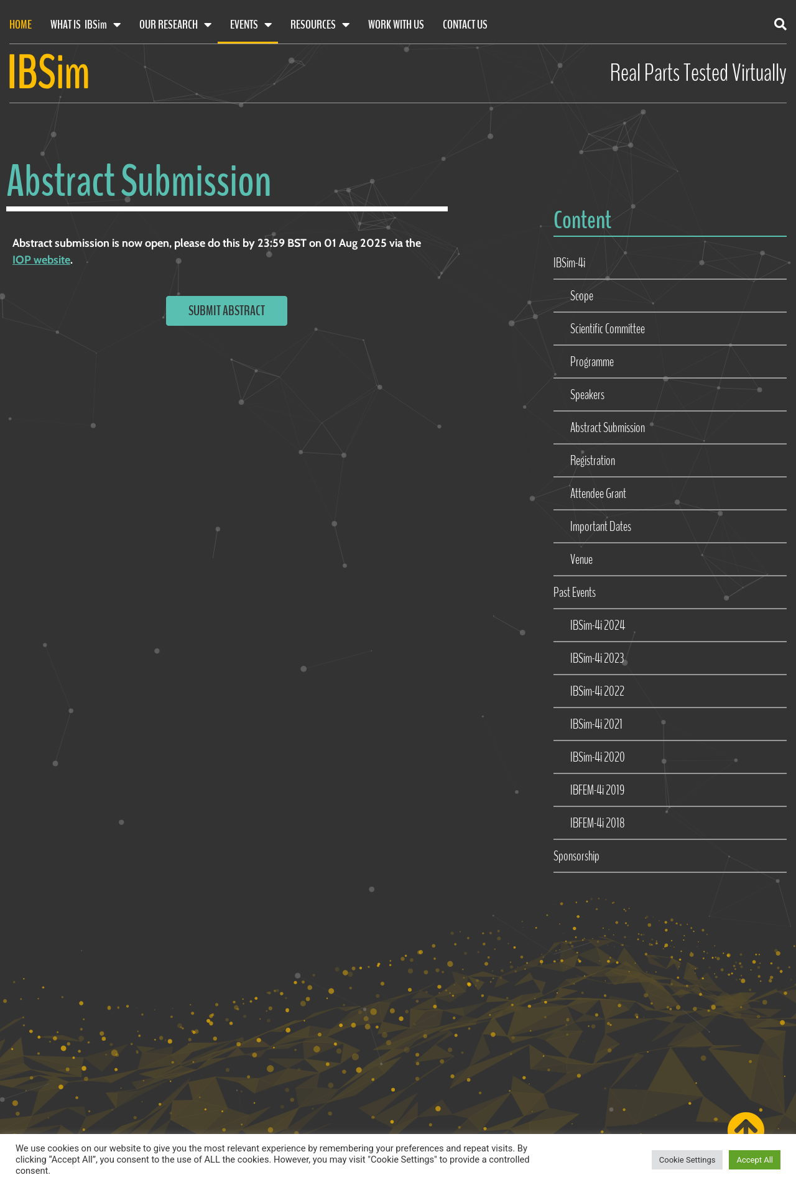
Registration (592, 460)
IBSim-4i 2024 (597, 625)
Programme (592, 362)
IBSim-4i (569, 263)
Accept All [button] (754, 1159)
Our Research (175, 24)
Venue (581, 559)
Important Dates (600, 526)
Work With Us (396, 24)
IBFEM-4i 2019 (597, 790)
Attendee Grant (598, 493)
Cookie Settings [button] (687, 1159)
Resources (319, 24)
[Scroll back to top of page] (746, 1131)
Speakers (587, 394)
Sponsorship (576, 856)
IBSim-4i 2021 (596, 724)
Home (20, 24)
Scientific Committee (607, 329)
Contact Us (465, 24)
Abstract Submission (607, 427)
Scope (581, 296)
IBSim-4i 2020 (597, 757)
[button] (780, 24)
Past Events (574, 592)
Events (251, 24)
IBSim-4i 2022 (597, 691)
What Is (85, 24)
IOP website (41, 260)
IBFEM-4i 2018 (597, 823)
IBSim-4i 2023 (597, 658)
